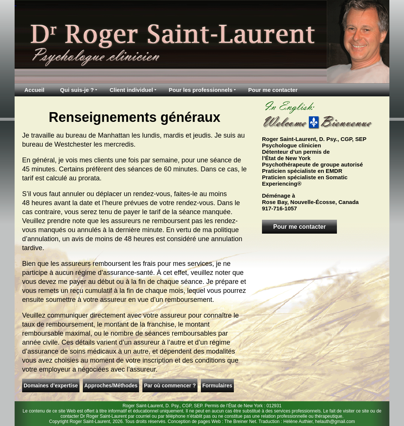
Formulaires (217, 385)
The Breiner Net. (240, 421)
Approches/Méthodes (111, 385)
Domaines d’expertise (51, 385)
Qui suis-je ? (77, 90)
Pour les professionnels (200, 90)
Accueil (34, 90)
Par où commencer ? (170, 385)
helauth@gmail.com (335, 421)
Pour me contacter (273, 90)
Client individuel (131, 90)
